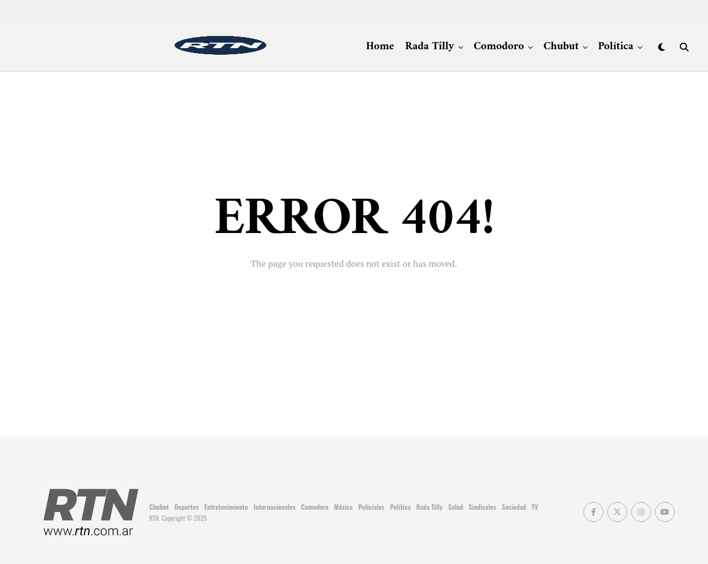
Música (343, 506)
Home (380, 46)
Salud (455, 506)
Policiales (371, 506)
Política (615, 46)
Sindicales (482, 506)
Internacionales (274, 506)
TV (535, 506)
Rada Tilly (430, 46)
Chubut (561, 46)
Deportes (186, 506)
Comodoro (498, 46)
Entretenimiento (226, 506)
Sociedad (514, 506)
